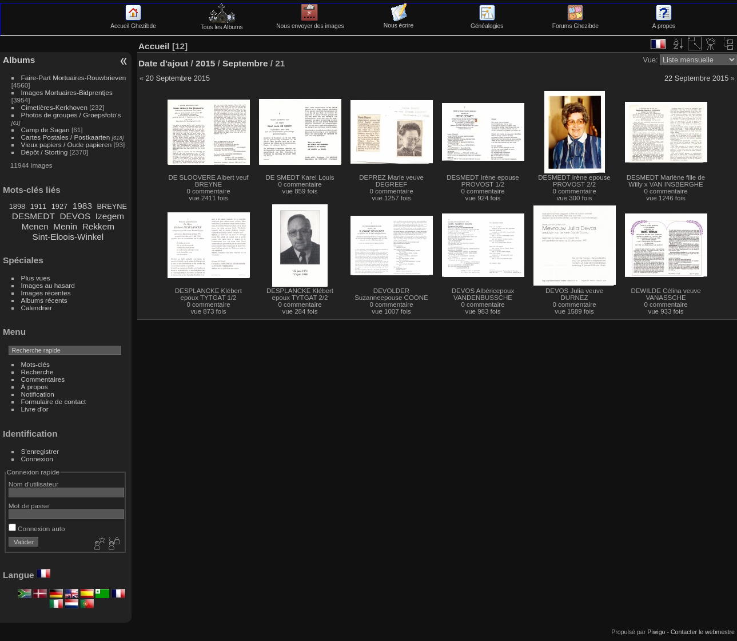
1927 (59, 206)
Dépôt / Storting (44, 152)
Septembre (245, 63)
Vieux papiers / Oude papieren (66, 144)
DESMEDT (33, 216)
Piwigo (656, 631)
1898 (17, 206)
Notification (37, 394)
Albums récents (44, 300)
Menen (35, 226)
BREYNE (112, 206)
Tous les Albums (222, 24)
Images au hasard (48, 285)
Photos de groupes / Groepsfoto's (71, 114)
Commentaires (43, 379)
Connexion (37, 458)
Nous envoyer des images (310, 23)
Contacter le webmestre (703, 631)
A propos (663, 23)
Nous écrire (398, 22)
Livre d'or (35, 409)
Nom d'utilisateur (33, 484)
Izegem (109, 216)
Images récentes (46, 292)
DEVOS (74, 216)
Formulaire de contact (53, 401)
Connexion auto (37, 528)
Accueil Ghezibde (133, 23)
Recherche (37, 371)
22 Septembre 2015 (696, 78)
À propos (34, 386)
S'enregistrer (40, 451)
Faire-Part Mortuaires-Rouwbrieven (73, 77)
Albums (19, 60)
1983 (82, 206)
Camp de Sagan (45, 129)
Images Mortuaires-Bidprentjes (67, 92)
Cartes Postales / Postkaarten (65, 137)
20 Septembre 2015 (178, 78)
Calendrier (36, 307)
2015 (205, 63)
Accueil (154, 46)
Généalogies (487, 23)
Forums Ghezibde (575, 23)
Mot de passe (29, 505)
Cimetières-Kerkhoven (54, 107)
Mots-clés (35, 364)
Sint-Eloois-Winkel (68, 237)
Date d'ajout (163, 63)
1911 (38, 206)
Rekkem (98, 226)
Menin (65, 226)
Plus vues (35, 278)
